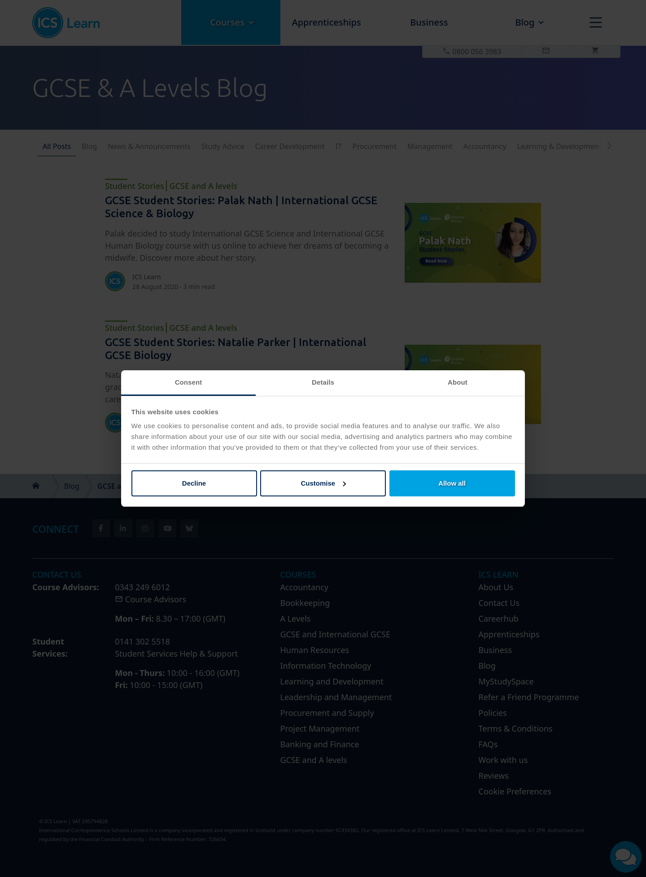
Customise (323, 483)
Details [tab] (323, 382)
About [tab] (457, 382)
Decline (194, 483)
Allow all (452, 483)
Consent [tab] (188, 382)
